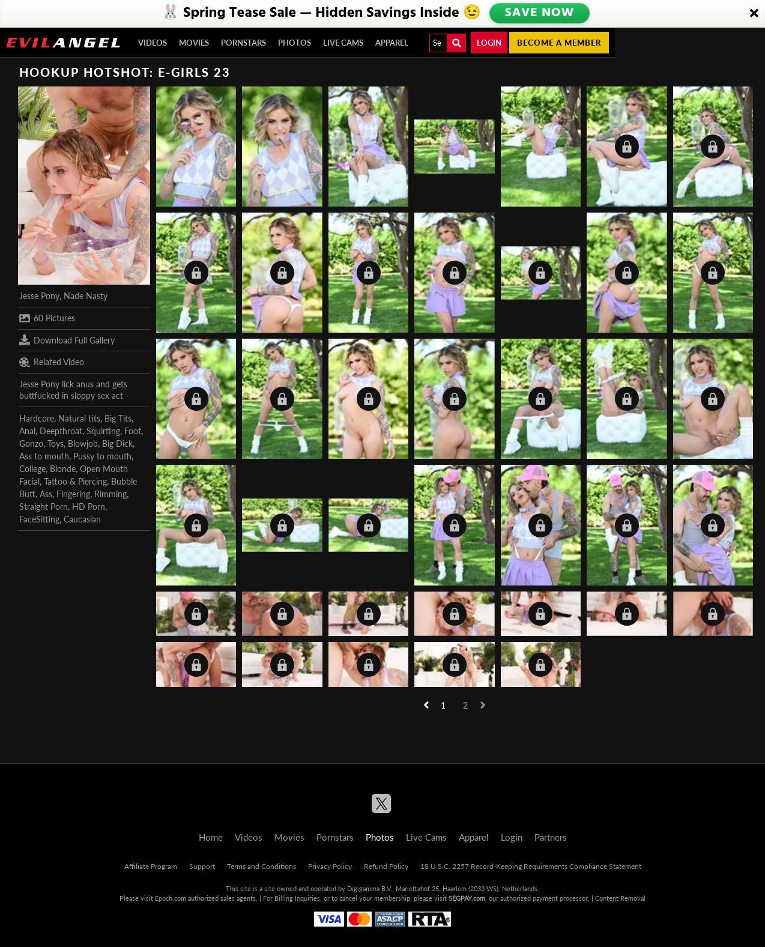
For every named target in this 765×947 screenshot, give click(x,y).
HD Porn (88, 506)
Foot (132, 431)
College (32, 469)
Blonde (63, 469)
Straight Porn (43, 506)
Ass (46, 494)
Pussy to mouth (102, 456)
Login (489, 42)
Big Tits (118, 418)
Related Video (51, 362)
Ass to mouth (44, 456)
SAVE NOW (539, 13)
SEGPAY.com (467, 898)
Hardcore (36, 418)
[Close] (754, 13)
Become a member (559, 42)
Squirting (103, 431)
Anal (27, 431)
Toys (55, 443)
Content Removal (620, 898)
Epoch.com (170, 898)
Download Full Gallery (67, 339)
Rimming (110, 494)
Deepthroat (61, 431)
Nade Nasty (85, 296)
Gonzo (31, 443)
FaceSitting (39, 519)
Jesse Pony (39, 296)
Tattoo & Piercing (75, 481)
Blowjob (83, 443)
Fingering (73, 494)
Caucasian (82, 519)
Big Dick (117, 443)
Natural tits (79, 418)
